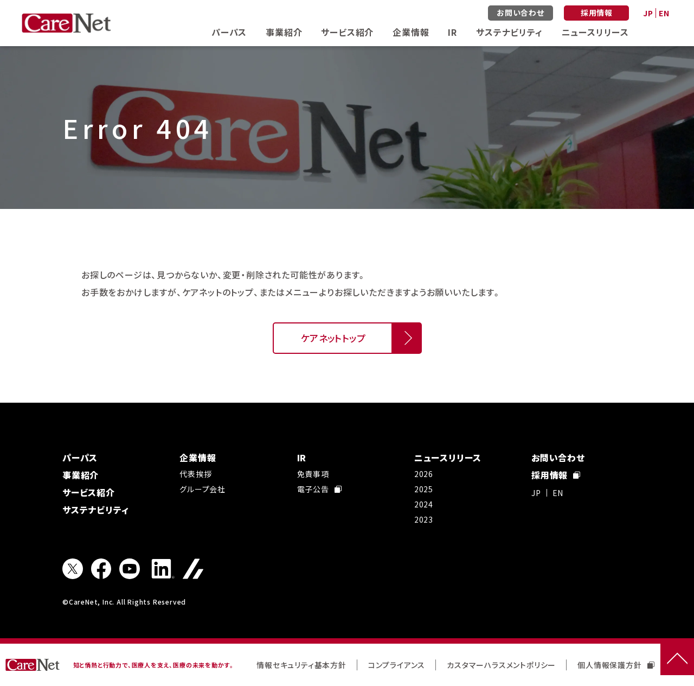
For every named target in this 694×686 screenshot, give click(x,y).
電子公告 (319, 489)
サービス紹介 (347, 32)
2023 (423, 519)
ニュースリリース (595, 32)
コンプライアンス (396, 664)
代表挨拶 (195, 473)
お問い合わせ (520, 12)
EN (664, 13)
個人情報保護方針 (615, 664)
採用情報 (597, 12)
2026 (423, 473)
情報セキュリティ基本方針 (301, 664)
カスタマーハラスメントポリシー (501, 664)
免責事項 (313, 473)
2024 (423, 504)
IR (452, 32)
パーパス (229, 32)
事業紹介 (284, 32)
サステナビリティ (509, 32)
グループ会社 (202, 489)
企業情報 (411, 32)
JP (648, 13)
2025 (423, 489)
